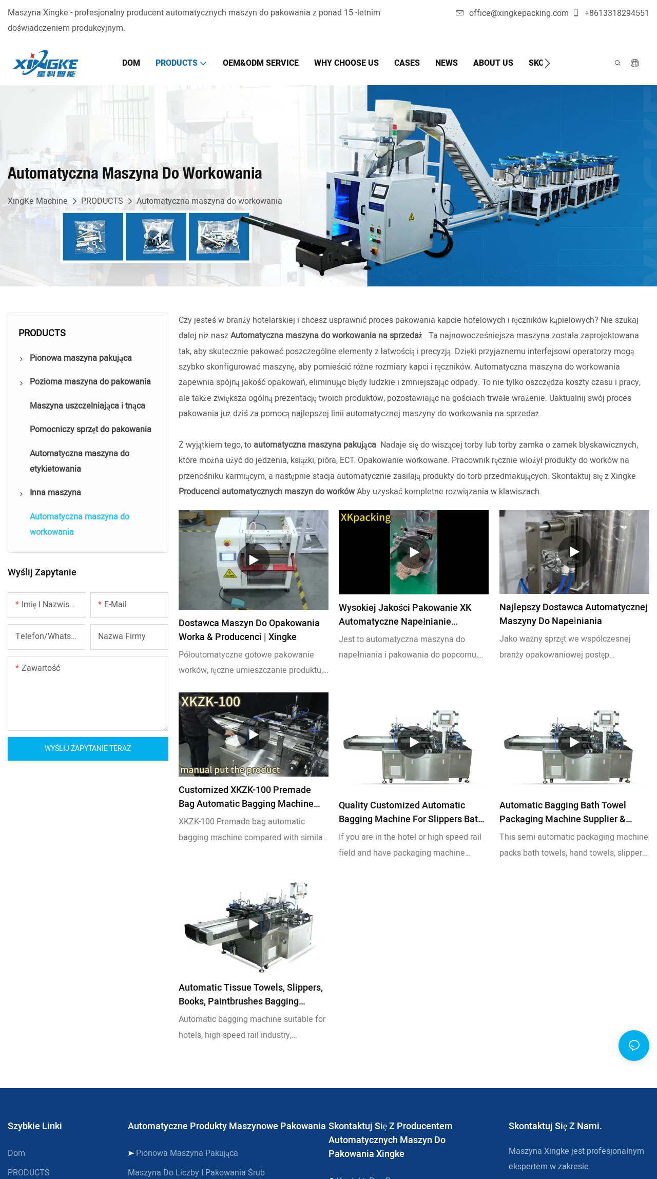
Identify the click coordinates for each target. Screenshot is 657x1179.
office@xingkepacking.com (512, 13)
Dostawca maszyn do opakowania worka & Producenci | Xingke (249, 630)
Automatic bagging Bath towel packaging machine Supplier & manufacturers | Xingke (562, 812)
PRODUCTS (102, 201)
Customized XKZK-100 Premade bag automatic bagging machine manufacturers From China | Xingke (251, 797)
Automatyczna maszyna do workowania (209, 201)
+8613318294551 (610, 13)
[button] (547, 63)
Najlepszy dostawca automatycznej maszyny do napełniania (573, 614)
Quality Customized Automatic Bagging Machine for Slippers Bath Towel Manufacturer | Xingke (411, 812)
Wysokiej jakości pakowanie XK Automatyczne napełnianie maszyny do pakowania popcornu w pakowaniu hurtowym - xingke (414, 615)
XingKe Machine (38, 201)
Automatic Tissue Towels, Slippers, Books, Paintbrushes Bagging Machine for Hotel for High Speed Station (251, 995)
